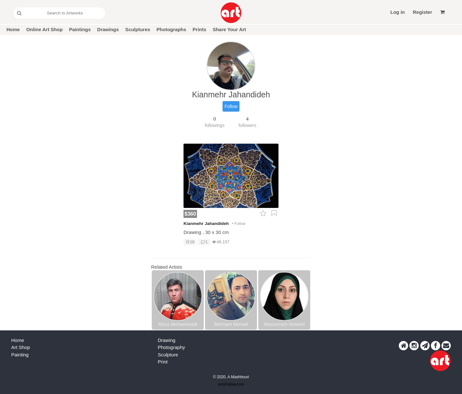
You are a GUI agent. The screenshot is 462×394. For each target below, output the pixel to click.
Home (13, 29)
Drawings (108, 29)
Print (163, 361)
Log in (397, 12)
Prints (199, 29)
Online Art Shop (44, 29)
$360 (190, 214)
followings (214, 125)
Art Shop (20, 347)
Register (422, 12)
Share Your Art (229, 29)
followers (247, 125)
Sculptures (137, 29)
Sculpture (168, 354)
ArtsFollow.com (231, 384)
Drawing (166, 340)
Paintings (80, 29)
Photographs (171, 29)
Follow (231, 106)
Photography (171, 347)
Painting (20, 354)
